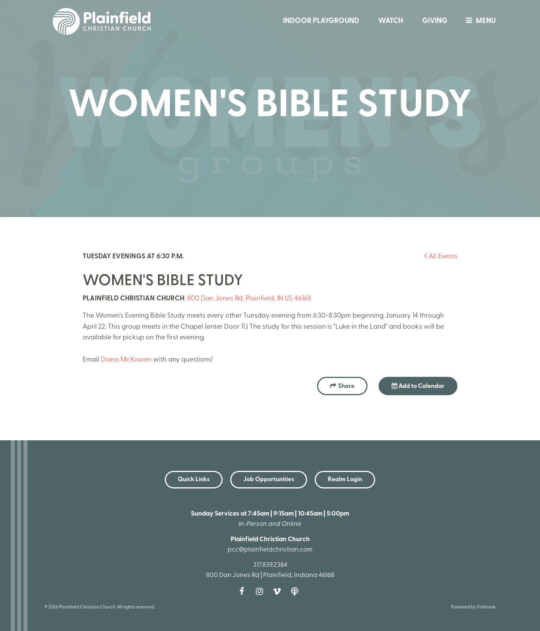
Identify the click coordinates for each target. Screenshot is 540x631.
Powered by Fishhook (473, 607)
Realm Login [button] (345, 480)
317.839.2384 (270, 565)
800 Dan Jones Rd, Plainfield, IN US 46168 (249, 298)
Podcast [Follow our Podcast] (296, 591)
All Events (440, 256)
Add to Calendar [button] (418, 386)
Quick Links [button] (194, 480)
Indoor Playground (321, 21)
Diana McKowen (126, 359)
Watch (390, 21)
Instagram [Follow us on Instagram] (261, 591)
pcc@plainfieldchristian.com (270, 550)
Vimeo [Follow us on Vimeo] (279, 591)
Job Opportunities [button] (268, 480)
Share (346, 386)
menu (479, 21)
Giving (434, 21)
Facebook (244, 591)
